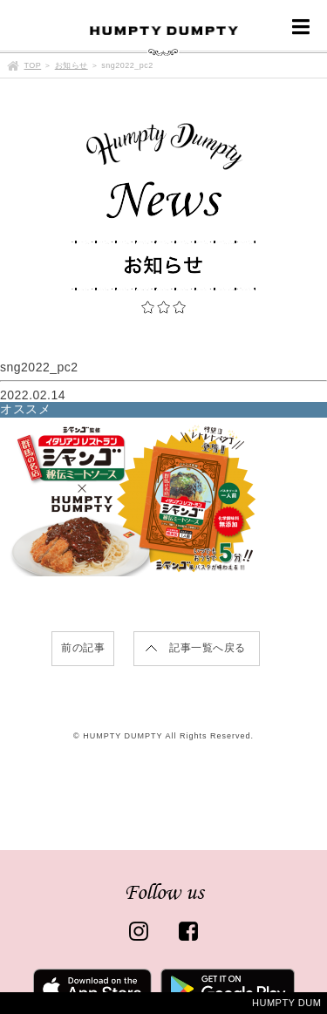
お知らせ (71, 65)
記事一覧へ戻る (207, 648)
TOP (33, 65)
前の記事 (83, 648)
